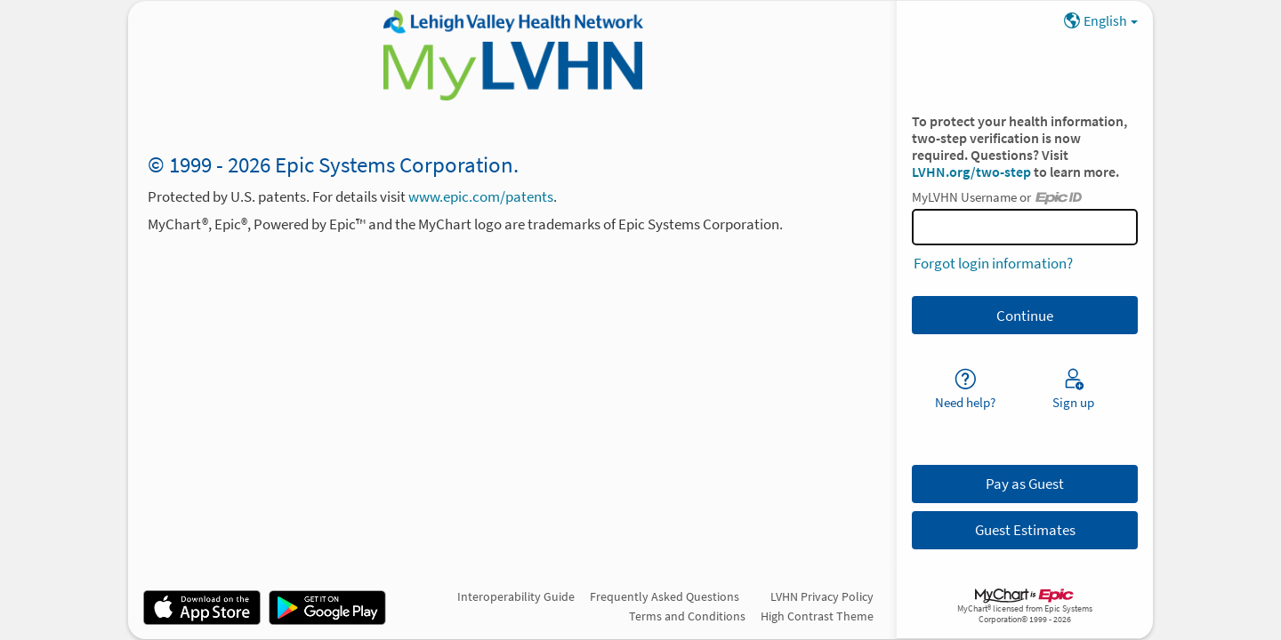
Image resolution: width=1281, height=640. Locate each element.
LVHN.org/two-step (973, 172)
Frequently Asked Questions (664, 596)
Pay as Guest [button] (1025, 483)
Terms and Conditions (687, 616)
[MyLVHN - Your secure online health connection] (512, 55)
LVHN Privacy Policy (822, 596)
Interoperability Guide (516, 596)
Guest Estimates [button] (1025, 530)
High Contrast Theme (817, 616)
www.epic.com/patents (480, 196)
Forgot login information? (993, 263)
